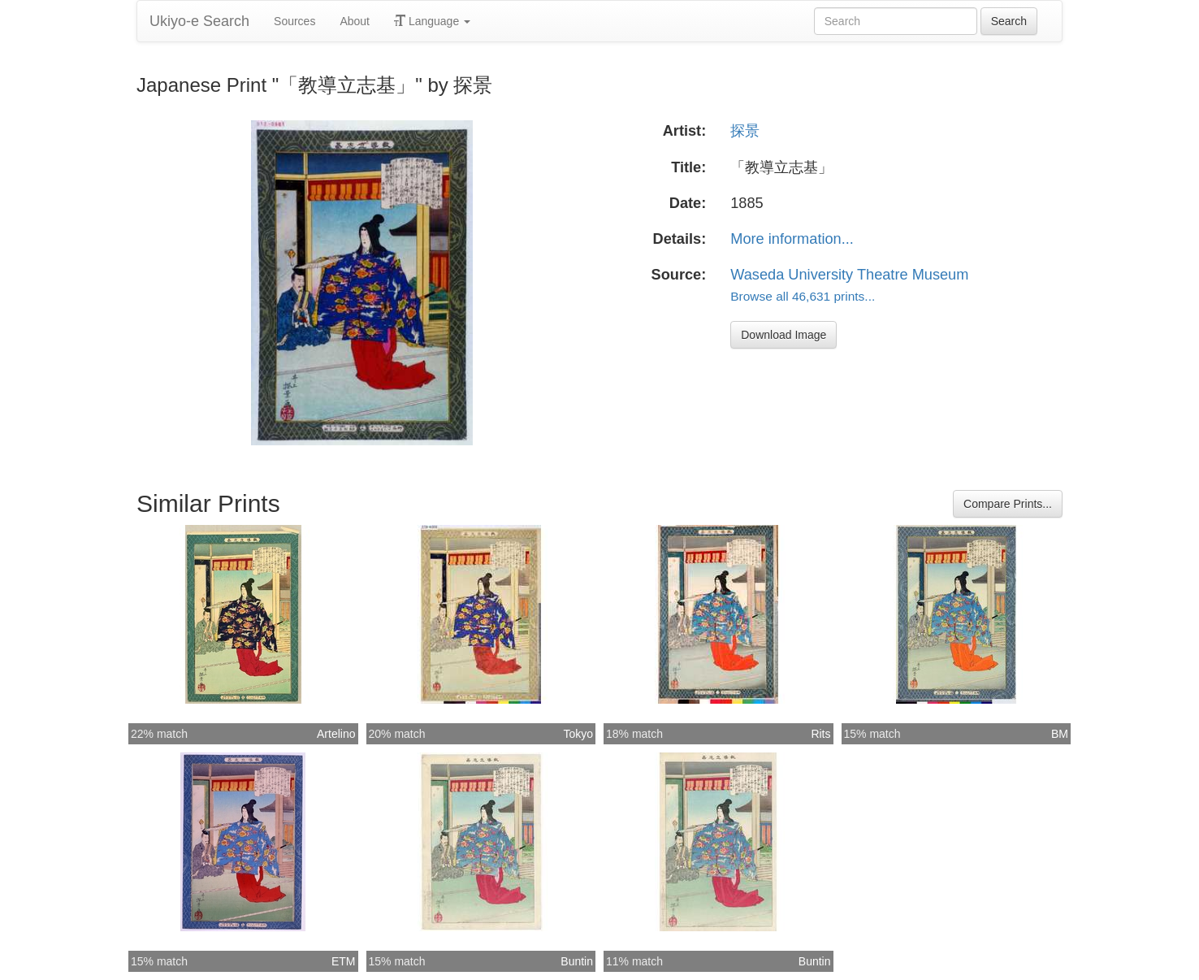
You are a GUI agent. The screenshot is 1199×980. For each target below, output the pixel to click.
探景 (745, 131)
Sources (294, 21)
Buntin (577, 961)
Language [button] (432, 21)
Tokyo (578, 733)
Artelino (336, 733)
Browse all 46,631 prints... (802, 296)
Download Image (783, 334)
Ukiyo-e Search (199, 21)
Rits (820, 733)
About (355, 21)
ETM (343, 961)
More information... (792, 239)
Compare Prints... (1007, 503)
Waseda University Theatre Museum (849, 275)
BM (1059, 733)
